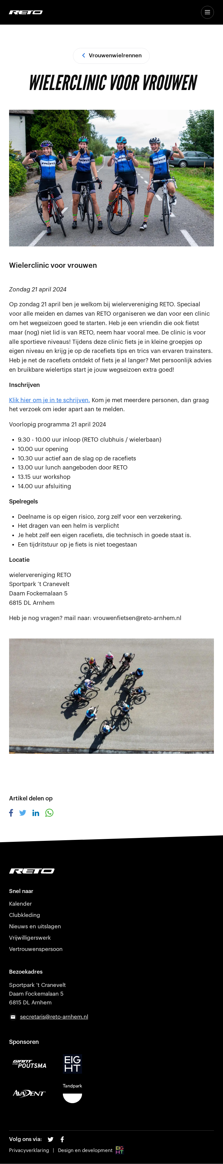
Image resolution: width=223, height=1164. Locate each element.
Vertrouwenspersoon (36, 949)
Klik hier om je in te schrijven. (49, 400)
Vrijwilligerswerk (30, 938)
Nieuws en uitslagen (35, 926)
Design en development (91, 1150)
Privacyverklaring (29, 1150)
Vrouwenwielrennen (111, 55)
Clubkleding (24, 915)
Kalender (20, 904)
